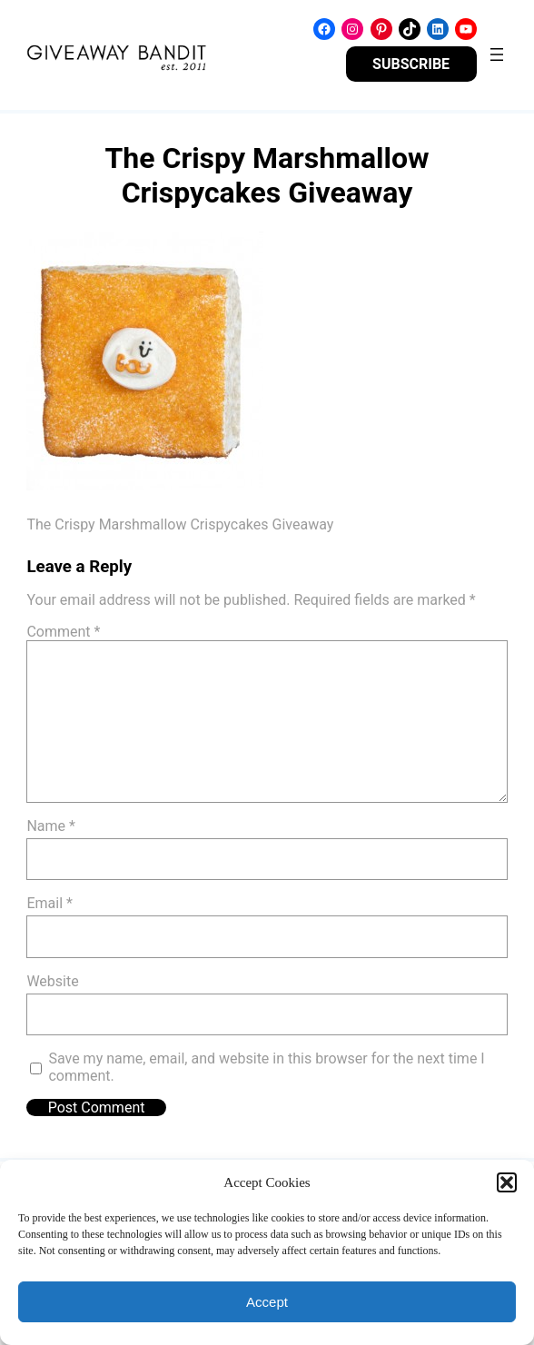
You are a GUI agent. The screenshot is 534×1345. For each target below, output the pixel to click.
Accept (267, 1302)
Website (52, 981)
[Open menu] (497, 54)
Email (49, 903)
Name (50, 826)
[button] (507, 1182)
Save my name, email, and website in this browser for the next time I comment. (266, 1067)
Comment (63, 631)
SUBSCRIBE (411, 64)
